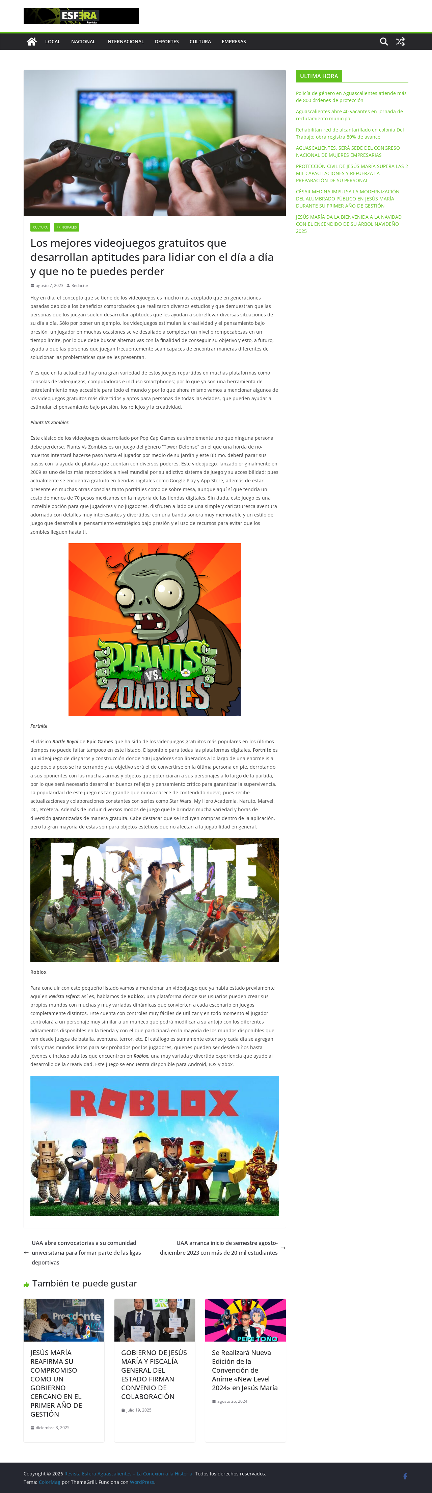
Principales (66, 227)
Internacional (125, 41)
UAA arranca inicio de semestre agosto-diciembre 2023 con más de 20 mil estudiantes (223, 1247)
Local (52, 41)
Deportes (167, 41)
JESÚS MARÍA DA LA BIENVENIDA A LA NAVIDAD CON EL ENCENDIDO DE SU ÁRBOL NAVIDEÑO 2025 (349, 224)
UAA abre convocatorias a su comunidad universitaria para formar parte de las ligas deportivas (82, 1252)
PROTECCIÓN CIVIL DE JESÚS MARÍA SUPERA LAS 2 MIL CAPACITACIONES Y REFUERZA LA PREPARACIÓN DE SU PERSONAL (352, 173)
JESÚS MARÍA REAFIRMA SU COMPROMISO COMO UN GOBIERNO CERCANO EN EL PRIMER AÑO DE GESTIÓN (56, 1383)
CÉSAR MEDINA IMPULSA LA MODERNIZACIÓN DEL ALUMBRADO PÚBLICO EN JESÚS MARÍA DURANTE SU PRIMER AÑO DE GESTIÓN (348, 198)
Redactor (80, 285)
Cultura (200, 41)
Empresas (234, 41)
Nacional (83, 41)
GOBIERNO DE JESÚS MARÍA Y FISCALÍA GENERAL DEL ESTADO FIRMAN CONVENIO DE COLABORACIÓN (154, 1374)
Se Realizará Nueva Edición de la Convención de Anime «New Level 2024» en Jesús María (245, 1370)
